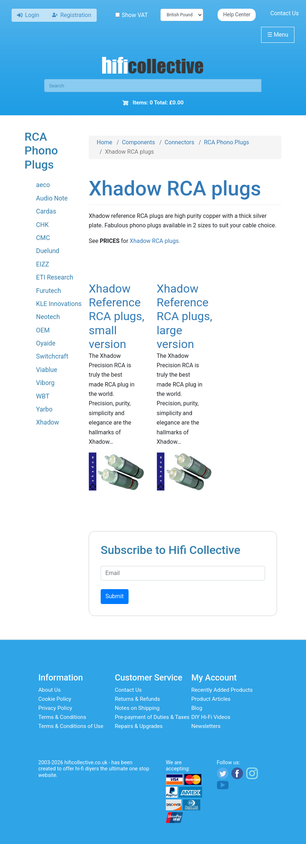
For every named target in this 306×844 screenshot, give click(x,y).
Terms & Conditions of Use (71, 726)
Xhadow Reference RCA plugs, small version (116, 316)
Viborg (45, 382)
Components (138, 142)
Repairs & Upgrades (139, 726)
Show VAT (131, 15)
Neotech (48, 316)
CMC (43, 237)
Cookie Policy (54, 699)
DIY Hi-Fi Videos (210, 717)
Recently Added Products (222, 690)
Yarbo (44, 409)
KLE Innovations (59, 303)
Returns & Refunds (137, 699)
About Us (49, 690)
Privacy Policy (55, 708)
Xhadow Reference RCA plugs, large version (185, 316)
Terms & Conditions (62, 717)
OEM (43, 330)
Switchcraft (52, 356)
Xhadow (47, 422)
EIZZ (42, 264)
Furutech (48, 290)
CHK (42, 224)
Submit (114, 596)
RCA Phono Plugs (226, 142)
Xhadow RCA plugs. (155, 240)
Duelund (47, 251)
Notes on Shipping (137, 708)
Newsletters (206, 726)
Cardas (46, 211)
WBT (43, 396)
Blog (196, 708)
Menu (277, 34)
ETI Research (55, 277)
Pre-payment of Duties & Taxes (152, 717)
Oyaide (45, 343)
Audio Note (52, 198)
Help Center (236, 15)
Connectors (179, 142)
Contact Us (284, 13)
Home (104, 142)
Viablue (46, 369)
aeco (43, 185)
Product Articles (211, 699)
